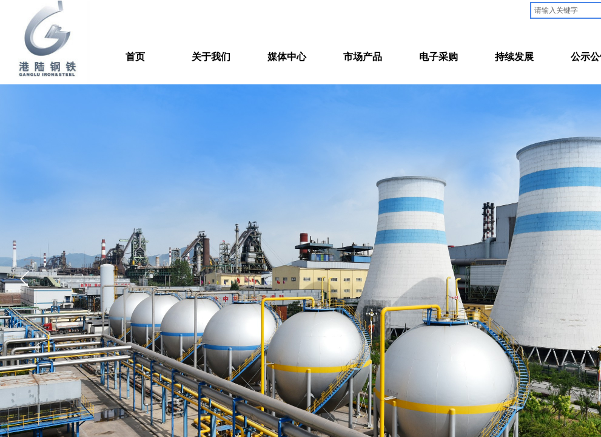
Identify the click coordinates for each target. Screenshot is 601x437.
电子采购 (438, 57)
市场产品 (362, 57)
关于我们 (211, 57)
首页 (135, 57)
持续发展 (514, 57)
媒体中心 (286, 57)
